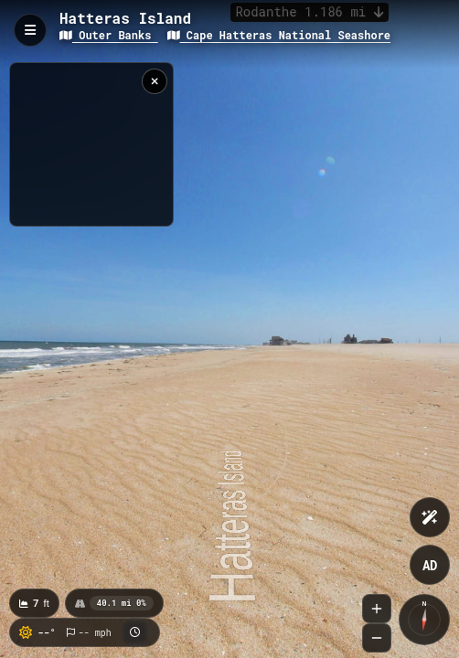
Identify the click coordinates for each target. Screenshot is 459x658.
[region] (91, 144)
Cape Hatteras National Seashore (278, 34)
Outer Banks (108, 34)
